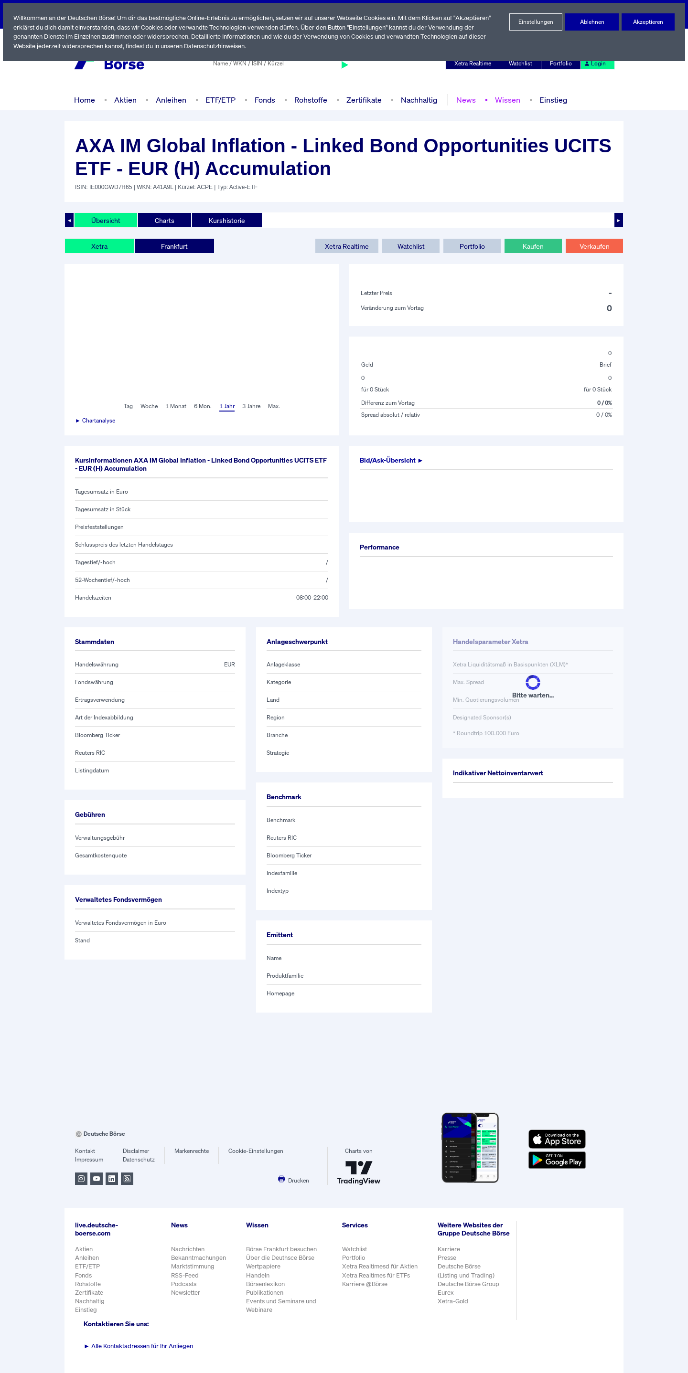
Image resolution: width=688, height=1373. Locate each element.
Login (595, 63)
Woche (148, 406)
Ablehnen (592, 22)
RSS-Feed (185, 1275)
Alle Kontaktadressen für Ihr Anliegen (139, 1346)
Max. (275, 406)
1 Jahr (226, 406)
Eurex (446, 1297)
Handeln (258, 1275)
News (463, 99)
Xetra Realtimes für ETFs (377, 1275)
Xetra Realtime (474, 63)
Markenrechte (191, 1151)
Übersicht (105, 220)
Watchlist (522, 63)
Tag (126, 406)
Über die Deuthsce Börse (281, 1257)
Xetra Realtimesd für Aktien (380, 1266)
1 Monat (175, 406)
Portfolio (562, 63)
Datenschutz (139, 1159)
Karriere (449, 1253)
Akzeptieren (648, 22)
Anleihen (168, 99)
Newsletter (185, 1292)
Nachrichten (187, 1249)
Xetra (99, 246)
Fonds (263, 99)
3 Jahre (251, 406)
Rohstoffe (310, 99)
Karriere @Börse (366, 1284)
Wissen (504, 99)
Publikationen (265, 1292)
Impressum (89, 1159)
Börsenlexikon (266, 1284)
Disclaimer (136, 1151)
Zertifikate (362, 99)
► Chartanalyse (95, 420)
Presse (447, 1263)
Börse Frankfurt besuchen (282, 1249)
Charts (163, 220)
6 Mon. (202, 406)
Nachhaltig (416, 99)
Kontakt (85, 1151)
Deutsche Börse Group (469, 1288)
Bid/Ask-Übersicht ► (393, 460)
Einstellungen (536, 22)
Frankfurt (174, 246)
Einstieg (549, 99)
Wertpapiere (263, 1266)
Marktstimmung (192, 1266)
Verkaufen (594, 246)
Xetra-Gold (453, 1306)
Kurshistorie (225, 220)
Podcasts (183, 1284)
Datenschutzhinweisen (217, 46)
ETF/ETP (218, 99)
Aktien (124, 99)
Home (84, 99)
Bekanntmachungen (198, 1257)
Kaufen (533, 246)
